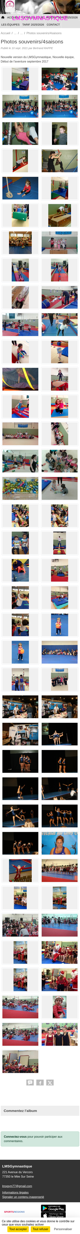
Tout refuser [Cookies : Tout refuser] (40, 1229)
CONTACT (53, 24)
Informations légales (15, 1192)
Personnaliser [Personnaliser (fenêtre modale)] (63, 1229)
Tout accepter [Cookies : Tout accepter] (18, 1229)
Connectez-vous (15, 1136)
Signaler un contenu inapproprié (23, 1197)
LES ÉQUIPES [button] (10, 24)
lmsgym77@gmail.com (17, 1186)
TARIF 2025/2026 (33, 24)
